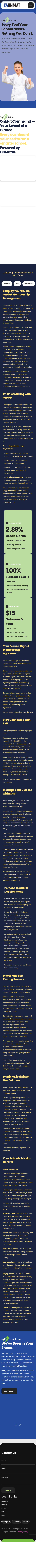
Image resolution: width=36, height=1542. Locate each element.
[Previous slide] (16, 1425)
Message (18, 1480)
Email (18, 1470)
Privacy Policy (22, 1532)
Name (18, 1462)
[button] (9, 1391)
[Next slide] (20, 1425)
